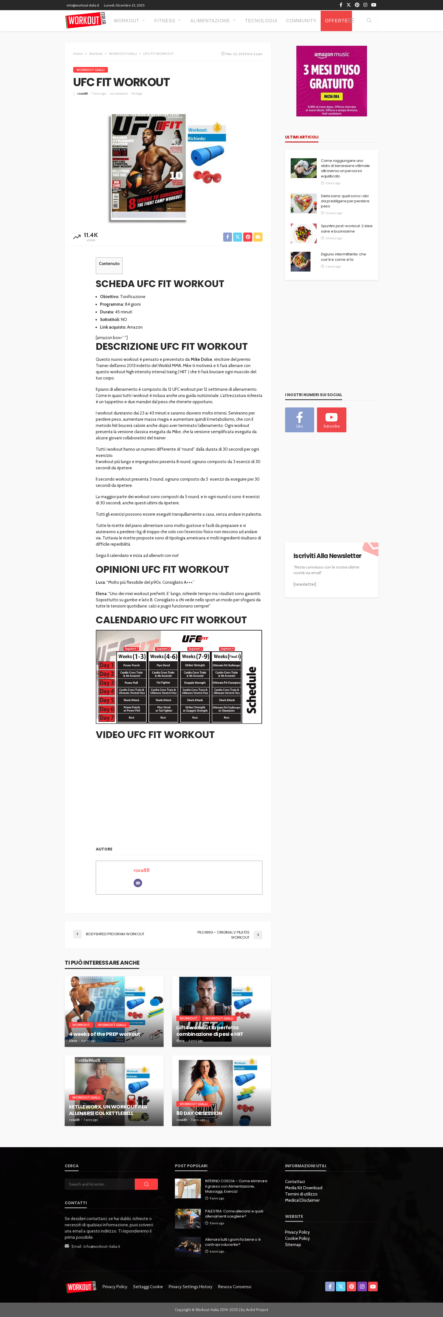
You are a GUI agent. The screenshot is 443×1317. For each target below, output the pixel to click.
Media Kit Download (303, 1187)
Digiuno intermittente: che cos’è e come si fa (343, 257)
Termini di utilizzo (301, 1194)
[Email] (138, 883)
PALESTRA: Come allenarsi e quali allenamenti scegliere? (234, 1214)
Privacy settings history (190, 1286)
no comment (119, 93)
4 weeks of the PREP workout (104, 1034)
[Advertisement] (327, 340)
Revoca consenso (234, 1286)
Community (301, 20)
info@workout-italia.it (101, 1246)
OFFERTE (336, 20)
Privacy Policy (297, 1232)
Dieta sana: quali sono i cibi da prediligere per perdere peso (345, 201)
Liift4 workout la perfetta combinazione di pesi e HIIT (210, 1031)
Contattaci (295, 1181)
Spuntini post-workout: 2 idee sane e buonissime (346, 229)
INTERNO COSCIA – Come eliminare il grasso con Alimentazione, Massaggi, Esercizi (236, 1186)
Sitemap (293, 1244)
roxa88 (82, 93)
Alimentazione (210, 20)
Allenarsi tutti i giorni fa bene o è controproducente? (233, 1242)
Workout (127, 20)
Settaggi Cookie (148, 1286)
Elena (73, 1040)
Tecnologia (261, 20)
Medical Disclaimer (302, 1200)
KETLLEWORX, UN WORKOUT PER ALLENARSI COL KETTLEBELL (108, 1110)
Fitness (164, 20)
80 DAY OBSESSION (199, 1113)
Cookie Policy (297, 1238)
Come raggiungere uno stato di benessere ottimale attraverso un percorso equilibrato (345, 168)
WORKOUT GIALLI (91, 69)
